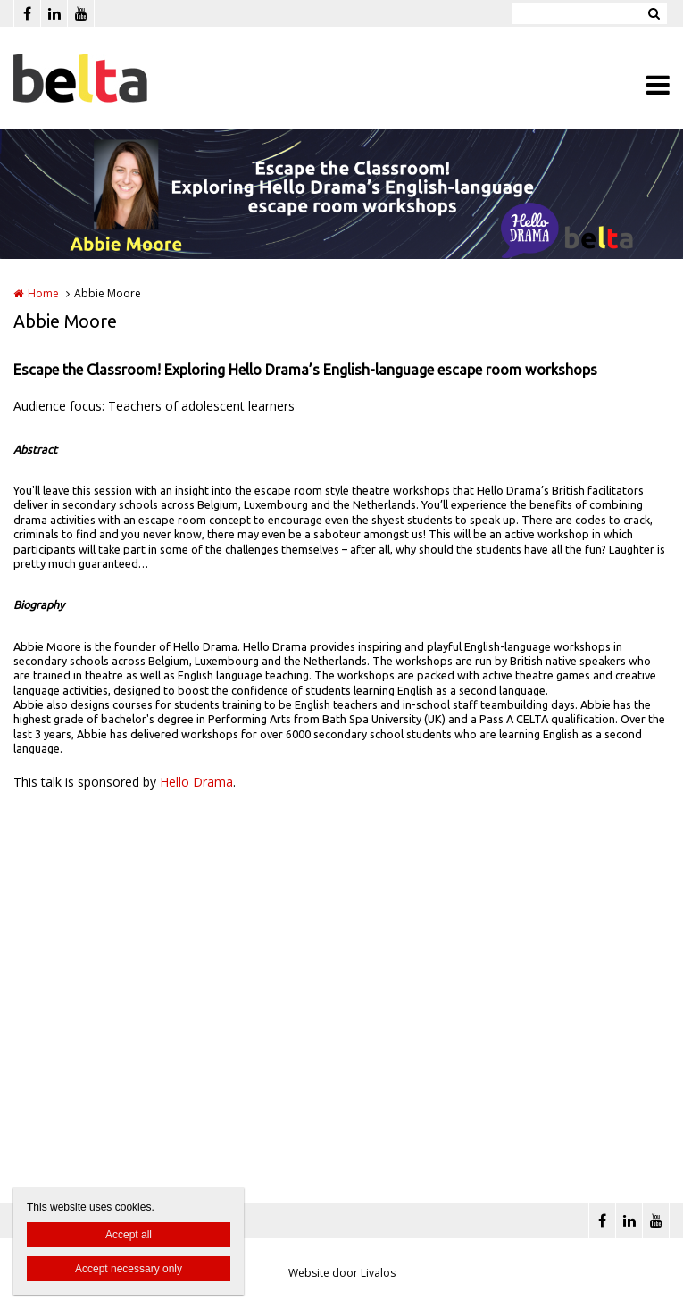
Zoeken (653, 13)
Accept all (128, 1235)
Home (43, 293)
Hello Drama (196, 781)
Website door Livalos (342, 1272)
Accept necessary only (128, 1268)
